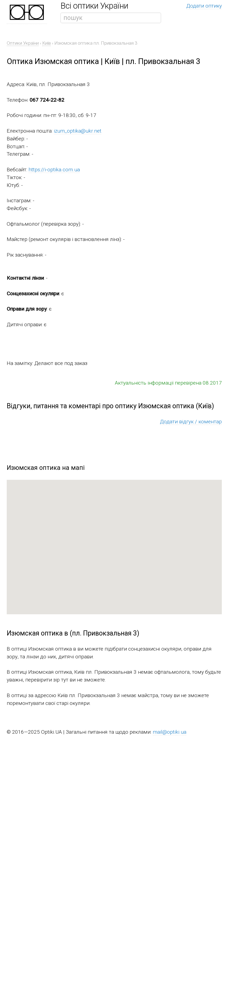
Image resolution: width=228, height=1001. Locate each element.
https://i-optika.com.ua (54, 169)
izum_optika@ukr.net (77, 131)
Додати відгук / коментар (191, 421)
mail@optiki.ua (169, 732)
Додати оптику (204, 6)
